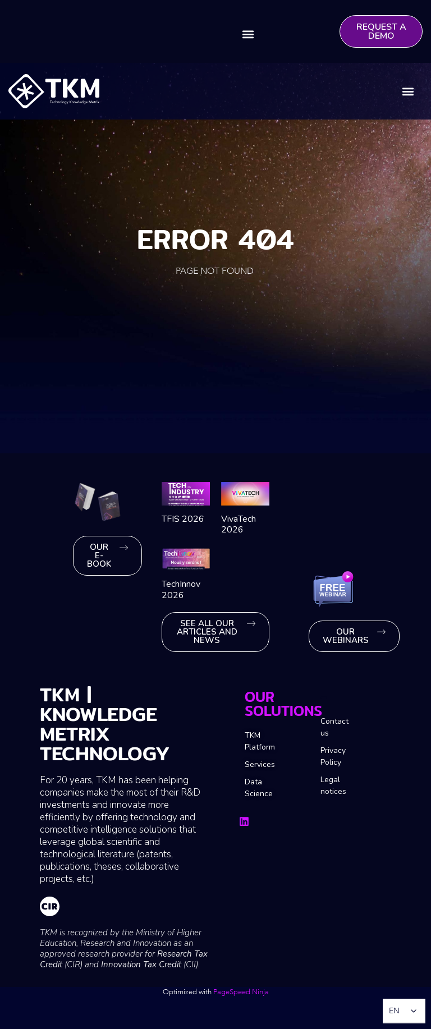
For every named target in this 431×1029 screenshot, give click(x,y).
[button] (248, 34)
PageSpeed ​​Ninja (241, 992)
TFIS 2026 (183, 519)
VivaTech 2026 (238, 524)
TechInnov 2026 (181, 589)
